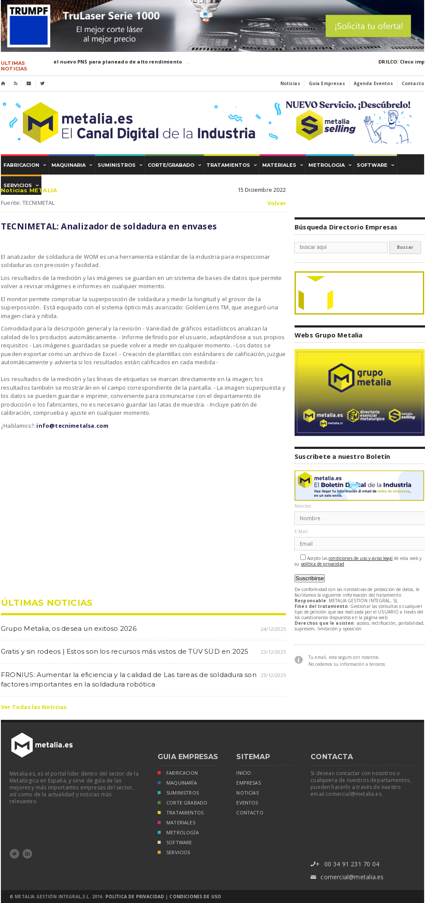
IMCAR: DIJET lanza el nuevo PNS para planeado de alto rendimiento (93, 61)
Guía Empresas (327, 83)
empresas (248, 783)
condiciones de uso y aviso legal (361, 558)
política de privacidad (322, 564)
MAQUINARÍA (177, 783)
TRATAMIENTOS (180, 813)
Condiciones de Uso (195, 896)
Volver (276, 203)
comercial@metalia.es (347, 877)
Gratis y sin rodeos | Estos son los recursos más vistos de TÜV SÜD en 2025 (125, 651)
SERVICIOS (174, 853)
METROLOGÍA (178, 833)
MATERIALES (176, 823)
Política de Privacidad (134, 896)
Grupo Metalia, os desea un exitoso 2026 (68, 628)
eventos (247, 803)
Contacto (413, 83)
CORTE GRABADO (182, 803)
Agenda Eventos (373, 83)
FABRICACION (178, 773)
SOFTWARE (175, 843)
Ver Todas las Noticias (34, 707)
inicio (243, 773)
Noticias (290, 83)
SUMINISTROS (178, 793)
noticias (247, 793)
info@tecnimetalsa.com (72, 425)
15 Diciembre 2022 (262, 190)
